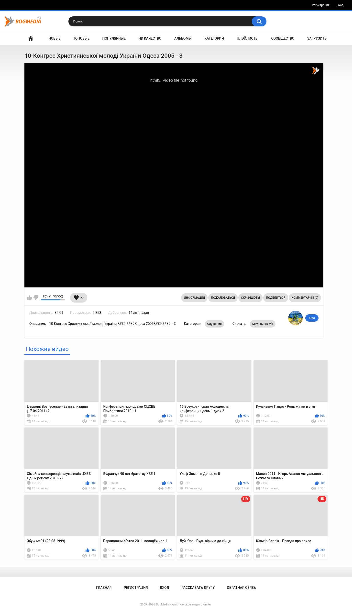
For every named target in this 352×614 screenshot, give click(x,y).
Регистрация (321, 5)
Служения (214, 324)
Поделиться (275, 297)
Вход (340, 5)
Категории (214, 38)
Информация (194, 297)
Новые (54, 38)
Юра (312, 318)
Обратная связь (241, 588)
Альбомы (183, 38)
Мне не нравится (35, 297)
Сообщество (282, 38)
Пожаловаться (223, 297)
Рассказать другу (198, 588)
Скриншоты (250, 297)
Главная (30, 38)
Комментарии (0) (305, 297)
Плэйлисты (247, 38)
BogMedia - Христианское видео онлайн (183, 604)
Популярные (114, 38)
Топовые (81, 38)
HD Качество (149, 38)
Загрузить (317, 38)
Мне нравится (29, 297)
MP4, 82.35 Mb (262, 324)
